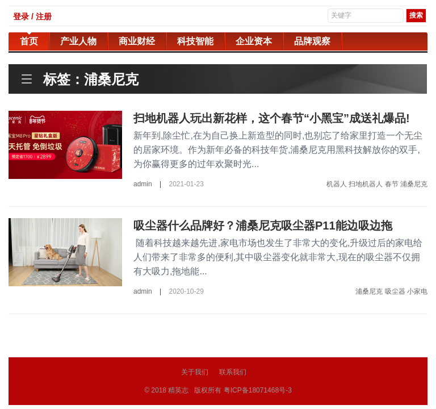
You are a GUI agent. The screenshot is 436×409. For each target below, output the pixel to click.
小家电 (417, 291)
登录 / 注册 (32, 16)
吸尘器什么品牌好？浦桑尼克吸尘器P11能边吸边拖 (262, 225)
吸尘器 (395, 291)
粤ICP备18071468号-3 (258, 390)
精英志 (178, 390)
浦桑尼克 (413, 184)
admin (142, 184)
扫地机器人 (366, 184)
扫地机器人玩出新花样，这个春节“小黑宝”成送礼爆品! (271, 118)
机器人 (336, 184)
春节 (392, 184)
